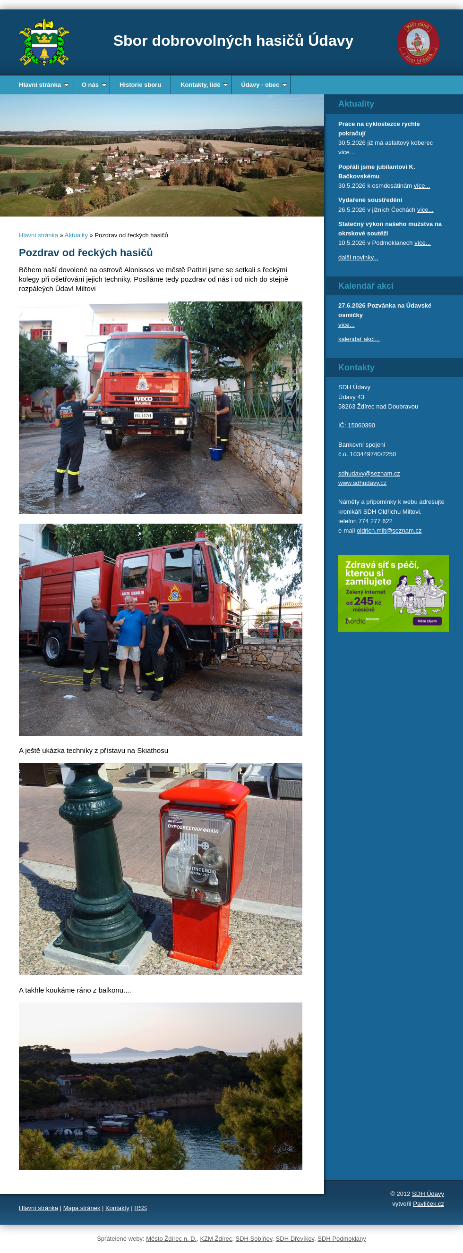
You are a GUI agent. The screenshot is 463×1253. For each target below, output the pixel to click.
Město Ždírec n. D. (171, 1238)
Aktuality (76, 235)
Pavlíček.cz (428, 1203)
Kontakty (117, 1207)
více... (346, 152)
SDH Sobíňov (254, 1238)
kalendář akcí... (359, 338)
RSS (140, 1207)
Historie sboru (140, 84)
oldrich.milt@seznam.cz (389, 530)
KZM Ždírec (216, 1238)
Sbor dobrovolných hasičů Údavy (233, 40)
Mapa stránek (82, 1207)
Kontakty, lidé (204, 84)
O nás (94, 84)
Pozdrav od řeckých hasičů (86, 253)
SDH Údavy (428, 1193)
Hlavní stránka (44, 84)
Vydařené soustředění (370, 199)
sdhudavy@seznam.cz (369, 473)
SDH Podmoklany (341, 1238)
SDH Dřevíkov (295, 1238)
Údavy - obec (264, 84)
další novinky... (358, 257)
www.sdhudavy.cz (362, 482)
